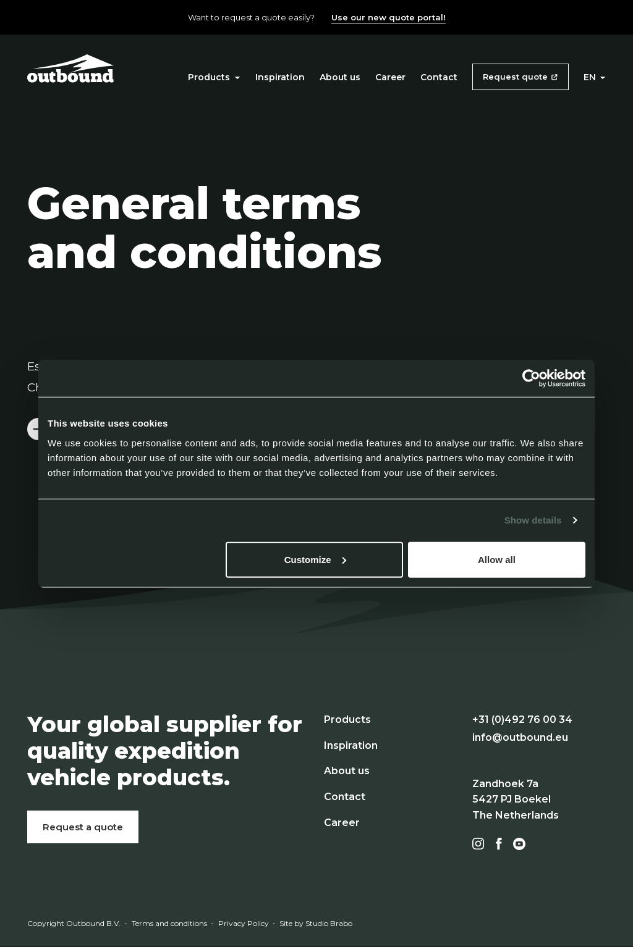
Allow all (497, 559)
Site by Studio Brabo (315, 923)
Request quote (515, 76)
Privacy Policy (243, 923)
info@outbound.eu (520, 737)
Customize (315, 559)
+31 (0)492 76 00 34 (522, 719)
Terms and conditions (169, 923)
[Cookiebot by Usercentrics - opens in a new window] (531, 378)
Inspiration (280, 77)
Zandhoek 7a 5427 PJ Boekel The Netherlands (515, 799)
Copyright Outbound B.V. (74, 923)
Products (214, 77)
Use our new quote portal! (388, 17)
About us (340, 77)
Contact (438, 77)
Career (390, 77)
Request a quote (83, 827)
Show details (533, 520)
